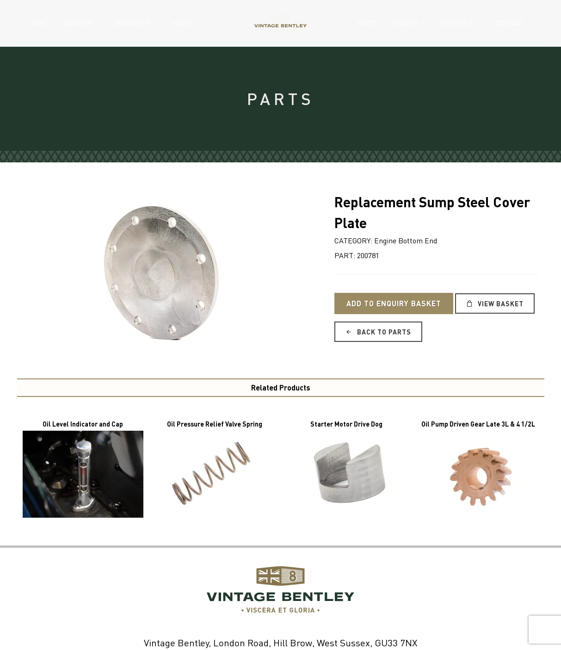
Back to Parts (378, 331)
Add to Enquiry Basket (393, 303)
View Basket (495, 303)
